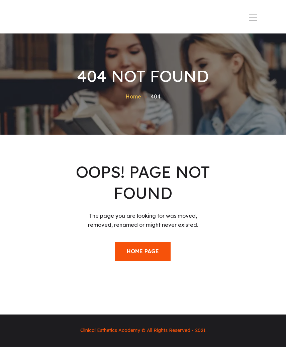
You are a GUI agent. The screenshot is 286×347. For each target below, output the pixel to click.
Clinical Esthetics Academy (110, 330)
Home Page (143, 251)
